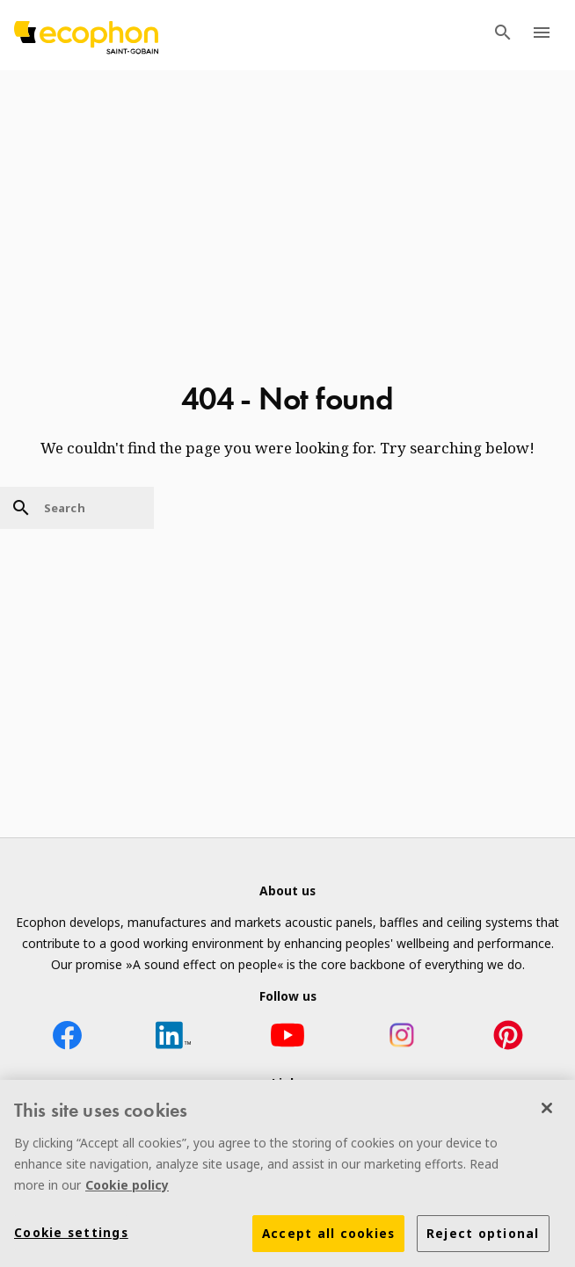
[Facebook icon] (66, 1038)
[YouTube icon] (287, 1038)
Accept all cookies (329, 1237)
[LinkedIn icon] (173, 1038)
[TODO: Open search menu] (503, 35)
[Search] (77, 508)
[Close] (547, 1111)
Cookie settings (71, 1236)
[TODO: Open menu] (541, 35)
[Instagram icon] (401, 1038)
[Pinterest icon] (508, 1038)
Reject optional (483, 1237)
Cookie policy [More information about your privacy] (127, 1188)
